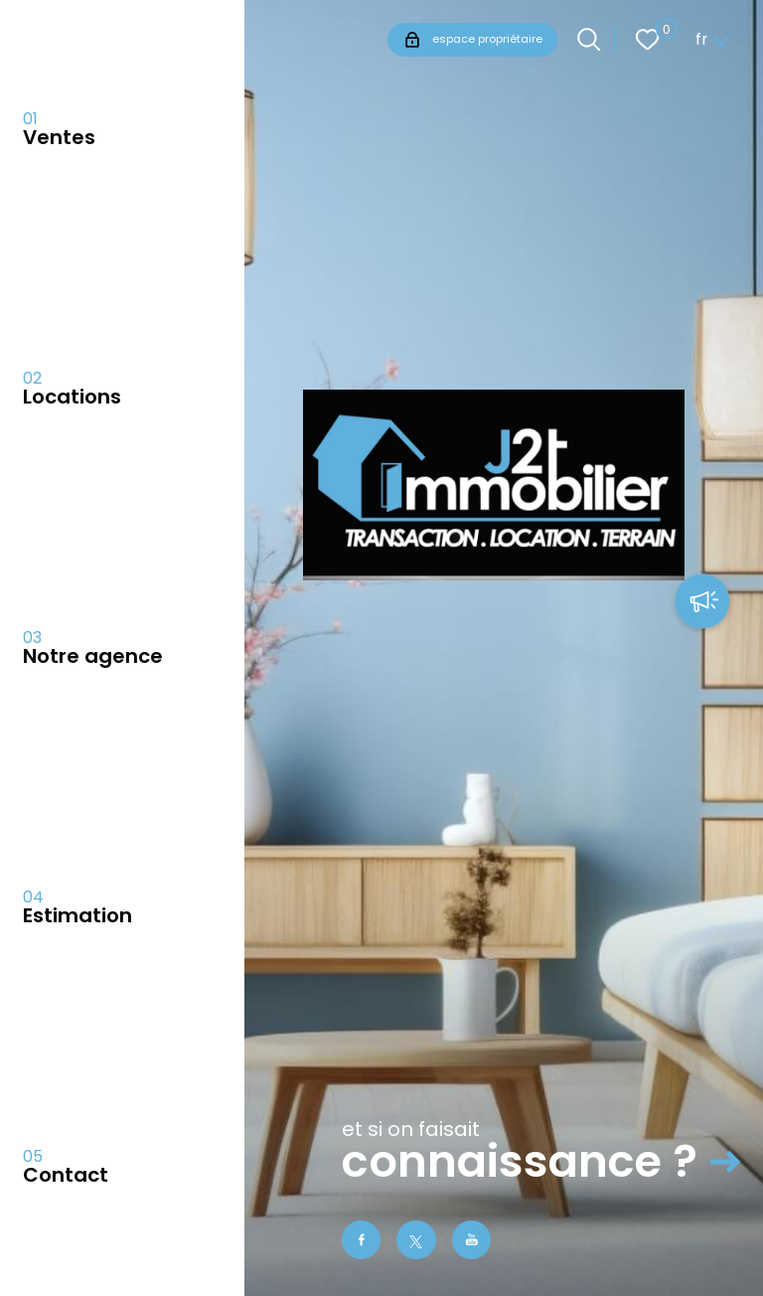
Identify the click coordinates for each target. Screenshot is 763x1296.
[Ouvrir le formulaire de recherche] (588, 39)
